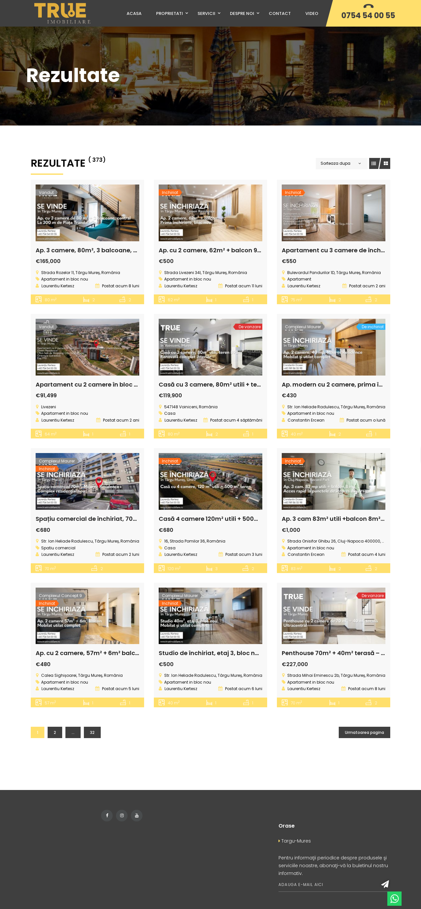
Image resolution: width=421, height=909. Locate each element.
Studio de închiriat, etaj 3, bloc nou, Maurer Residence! (240, 653)
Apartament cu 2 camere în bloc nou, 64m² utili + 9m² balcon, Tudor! (138, 384)
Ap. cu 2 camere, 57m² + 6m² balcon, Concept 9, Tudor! (117, 653)
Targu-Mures (295, 841)
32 (92, 732)
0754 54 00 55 (368, 15)
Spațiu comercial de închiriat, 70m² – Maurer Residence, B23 (125, 519)
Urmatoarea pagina (364, 732)
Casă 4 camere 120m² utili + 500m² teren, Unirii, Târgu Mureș (248, 519)
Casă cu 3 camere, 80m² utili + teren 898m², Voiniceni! (240, 384)
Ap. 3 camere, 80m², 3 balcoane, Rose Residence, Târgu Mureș (128, 250)
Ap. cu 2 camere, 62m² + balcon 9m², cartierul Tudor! (237, 250)
